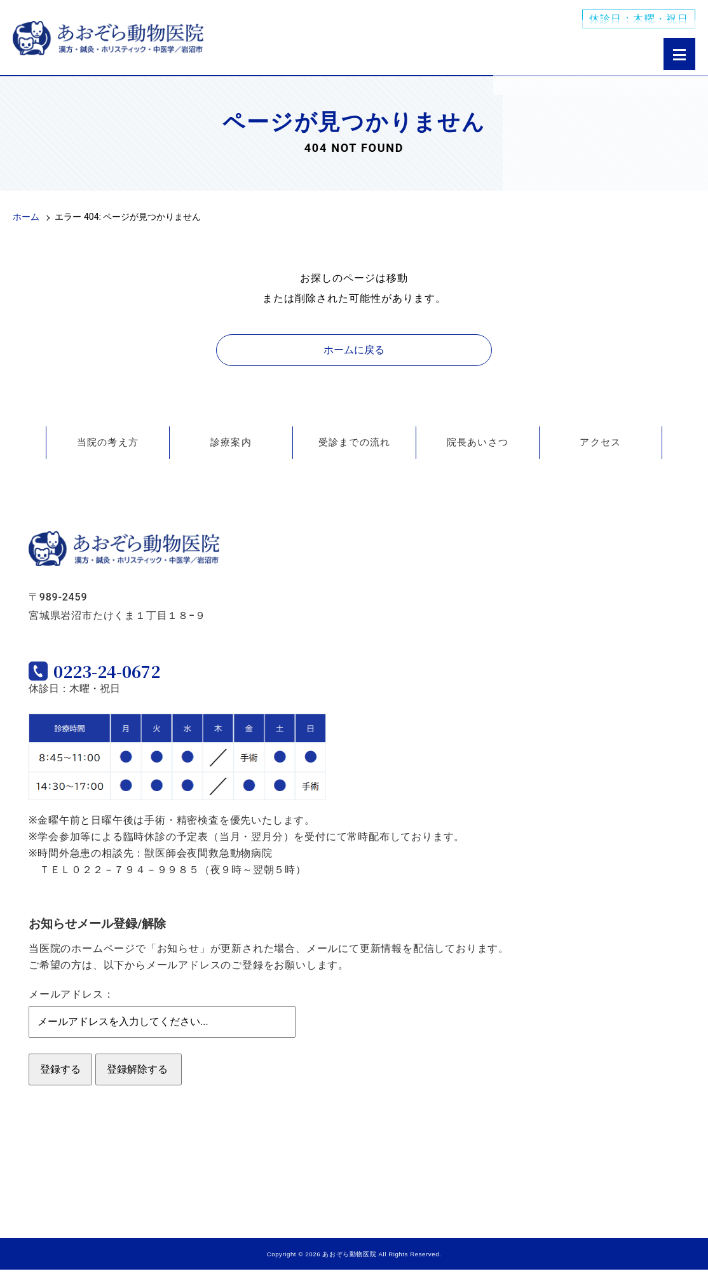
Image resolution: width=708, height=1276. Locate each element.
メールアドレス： (71, 1000)
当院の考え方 (108, 442)
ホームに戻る (354, 350)
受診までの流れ (354, 442)
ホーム (26, 217)
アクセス (600, 442)
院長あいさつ (478, 442)
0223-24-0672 (130, 674)
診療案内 (231, 442)
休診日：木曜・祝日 (638, 19)
